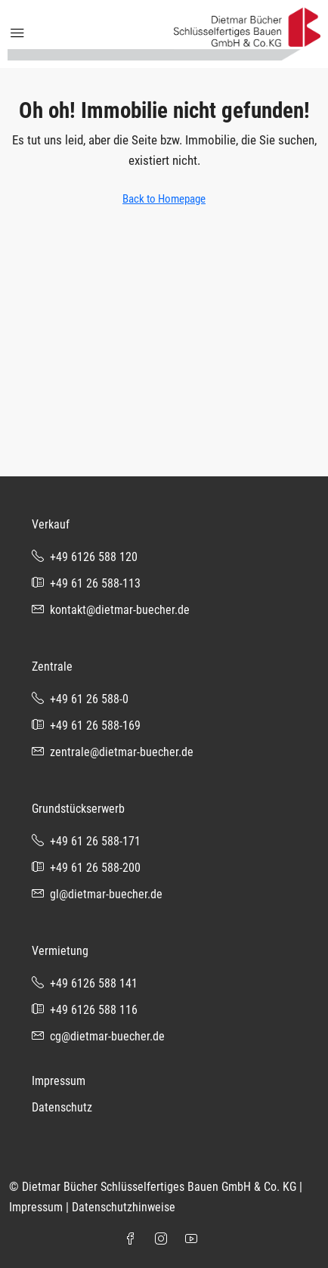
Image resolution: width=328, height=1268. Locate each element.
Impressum (58, 1081)
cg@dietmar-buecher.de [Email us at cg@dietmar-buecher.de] (107, 1036)
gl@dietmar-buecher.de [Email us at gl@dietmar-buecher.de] (106, 894)
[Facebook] (134, 1239)
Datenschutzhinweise (123, 1207)
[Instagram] (164, 1239)
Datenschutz (62, 1107)
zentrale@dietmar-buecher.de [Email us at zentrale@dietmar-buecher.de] (121, 752)
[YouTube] (194, 1239)
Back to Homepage (164, 199)
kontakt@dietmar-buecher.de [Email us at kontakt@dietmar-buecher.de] (120, 610)
